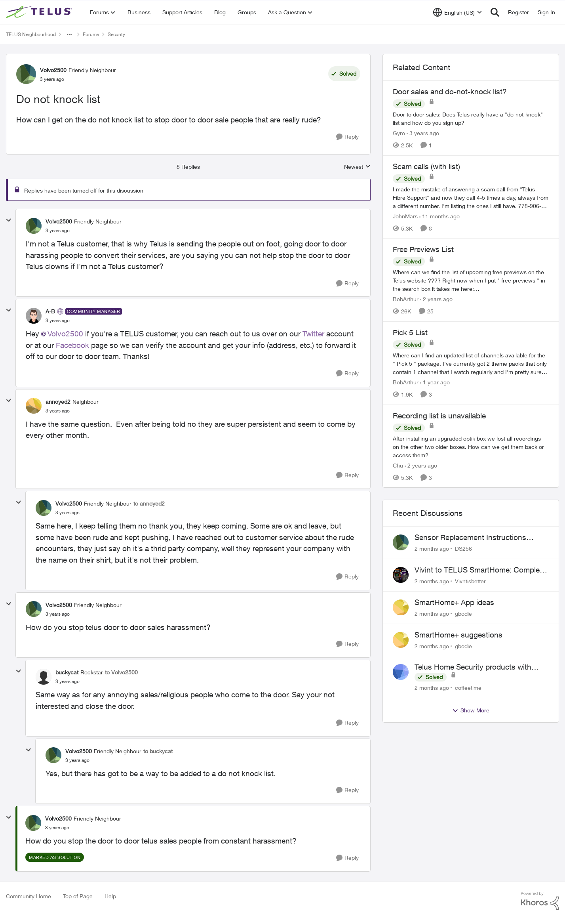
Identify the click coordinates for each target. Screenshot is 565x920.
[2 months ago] (432, 548)
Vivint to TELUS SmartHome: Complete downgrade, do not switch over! (480, 570)
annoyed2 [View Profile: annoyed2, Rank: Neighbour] (58, 401)
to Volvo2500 (121, 672)
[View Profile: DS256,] (401, 542)
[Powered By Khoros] (540, 901)
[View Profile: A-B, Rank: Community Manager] (34, 316)
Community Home (28, 896)
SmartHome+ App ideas (454, 602)
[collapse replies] (8, 220)
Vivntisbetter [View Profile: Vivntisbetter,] (470, 581)
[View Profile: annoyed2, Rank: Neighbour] (34, 406)
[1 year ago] (435, 382)
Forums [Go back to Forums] (91, 34)
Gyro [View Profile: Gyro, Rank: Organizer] (399, 133)
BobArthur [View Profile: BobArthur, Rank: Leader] (406, 299)
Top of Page (78, 896)
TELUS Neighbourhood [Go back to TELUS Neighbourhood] (31, 34)
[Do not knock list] (58, 230)
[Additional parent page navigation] (69, 34)
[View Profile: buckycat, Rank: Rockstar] (43, 677)
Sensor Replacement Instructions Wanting (470, 537)
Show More (470, 710)
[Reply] (347, 137)
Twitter (313, 333)
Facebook (72, 345)
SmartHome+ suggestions (458, 634)
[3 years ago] (423, 133)
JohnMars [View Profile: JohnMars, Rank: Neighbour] (405, 215)
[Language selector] (457, 12)
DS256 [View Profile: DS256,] (463, 548)
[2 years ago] (436, 299)
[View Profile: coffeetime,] (401, 672)
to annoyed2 (149, 503)
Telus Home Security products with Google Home (473, 667)
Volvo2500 (65, 333)
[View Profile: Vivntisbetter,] (401, 575)
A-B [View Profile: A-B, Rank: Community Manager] (50, 311)
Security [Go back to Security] (116, 34)
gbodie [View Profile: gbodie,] (463, 613)
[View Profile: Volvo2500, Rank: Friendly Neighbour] (26, 74)
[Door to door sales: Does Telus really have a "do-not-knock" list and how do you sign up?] (471, 118)
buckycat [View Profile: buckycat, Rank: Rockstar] (66, 672)
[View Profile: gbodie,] (401, 607)
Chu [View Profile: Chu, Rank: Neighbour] (398, 465)
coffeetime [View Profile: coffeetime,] (468, 687)
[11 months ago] (439, 216)
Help (110, 896)
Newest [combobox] (357, 167)
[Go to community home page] (40, 12)
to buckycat (158, 751)
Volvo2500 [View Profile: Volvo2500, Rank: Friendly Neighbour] (53, 70)
